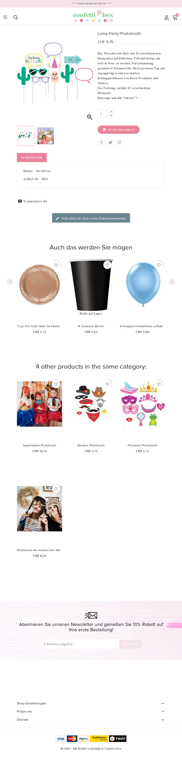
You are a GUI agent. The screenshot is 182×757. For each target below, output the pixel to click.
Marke (28, 171)
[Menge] (102, 113)
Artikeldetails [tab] (32, 157)
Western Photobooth (91, 445)
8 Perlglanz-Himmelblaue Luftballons (142, 326)
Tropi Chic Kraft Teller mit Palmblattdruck (39, 326)
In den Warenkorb (118, 129)
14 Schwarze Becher (91, 326)
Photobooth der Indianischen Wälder (39, 550)
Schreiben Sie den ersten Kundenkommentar (91, 218)
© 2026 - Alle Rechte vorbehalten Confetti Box (91, 748)
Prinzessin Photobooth (142, 445)
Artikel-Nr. (31, 179)
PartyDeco (43, 171)
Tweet (110, 142)
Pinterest (119, 142)
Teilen (101, 142)
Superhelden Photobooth (39, 445)
